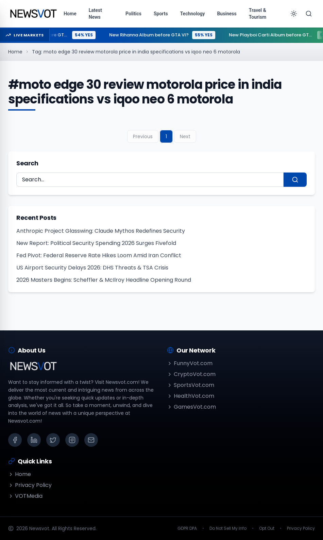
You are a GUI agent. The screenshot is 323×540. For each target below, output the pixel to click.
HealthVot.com (190, 396)
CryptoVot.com (191, 374)
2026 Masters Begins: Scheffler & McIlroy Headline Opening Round (103, 280)
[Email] (91, 440)
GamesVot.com (191, 407)
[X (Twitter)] (53, 440)
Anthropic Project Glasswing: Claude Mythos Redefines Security (100, 231)
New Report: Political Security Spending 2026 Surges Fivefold (96, 243)
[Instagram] (72, 440)
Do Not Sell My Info (228, 528)
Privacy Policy (30, 485)
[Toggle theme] (294, 13)
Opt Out (266, 528)
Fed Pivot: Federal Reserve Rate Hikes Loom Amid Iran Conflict (98, 255)
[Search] (309, 13)
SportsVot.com (190, 385)
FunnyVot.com (190, 363)
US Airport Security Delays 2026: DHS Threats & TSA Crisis (92, 268)
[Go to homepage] (33, 13)
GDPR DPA (187, 528)
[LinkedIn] (34, 440)
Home (15, 51)
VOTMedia (25, 496)
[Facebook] (15, 440)
